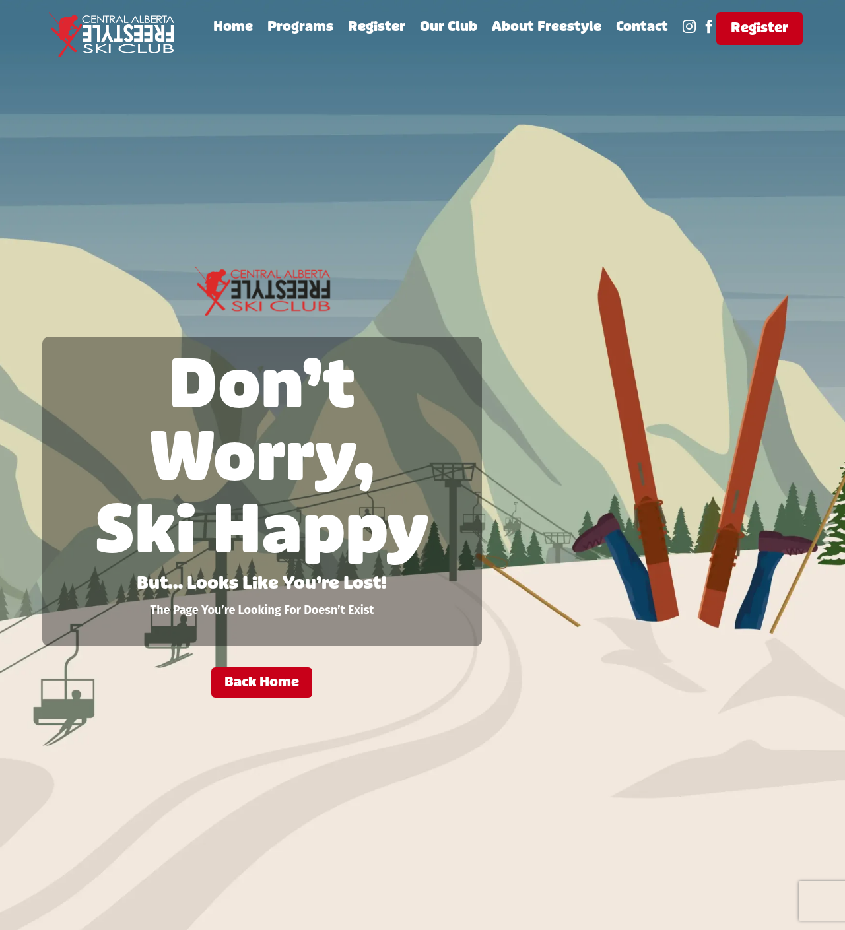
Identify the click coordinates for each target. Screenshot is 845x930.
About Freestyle (546, 28)
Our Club (448, 28)
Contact (642, 28)
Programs (300, 28)
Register (376, 28)
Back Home (261, 682)
